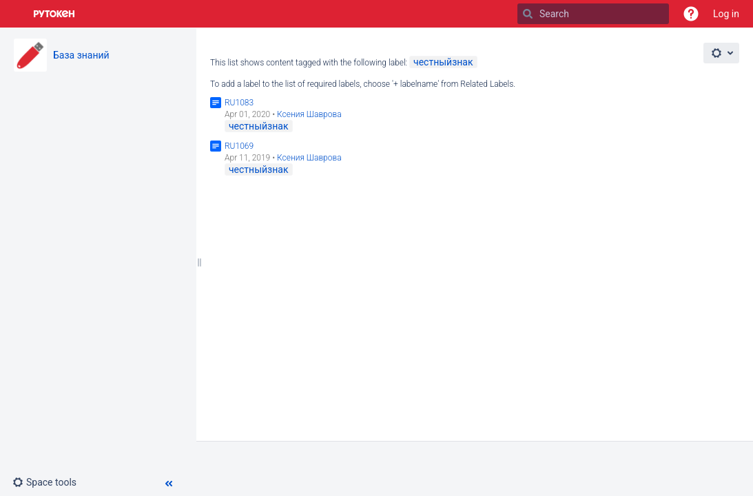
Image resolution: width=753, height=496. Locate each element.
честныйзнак (443, 62)
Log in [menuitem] (726, 13)
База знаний (81, 55)
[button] (691, 14)
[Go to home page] (54, 14)
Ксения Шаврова (309, 114)
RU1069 (239, 146)
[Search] (527, 13)
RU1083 (239, 102)
